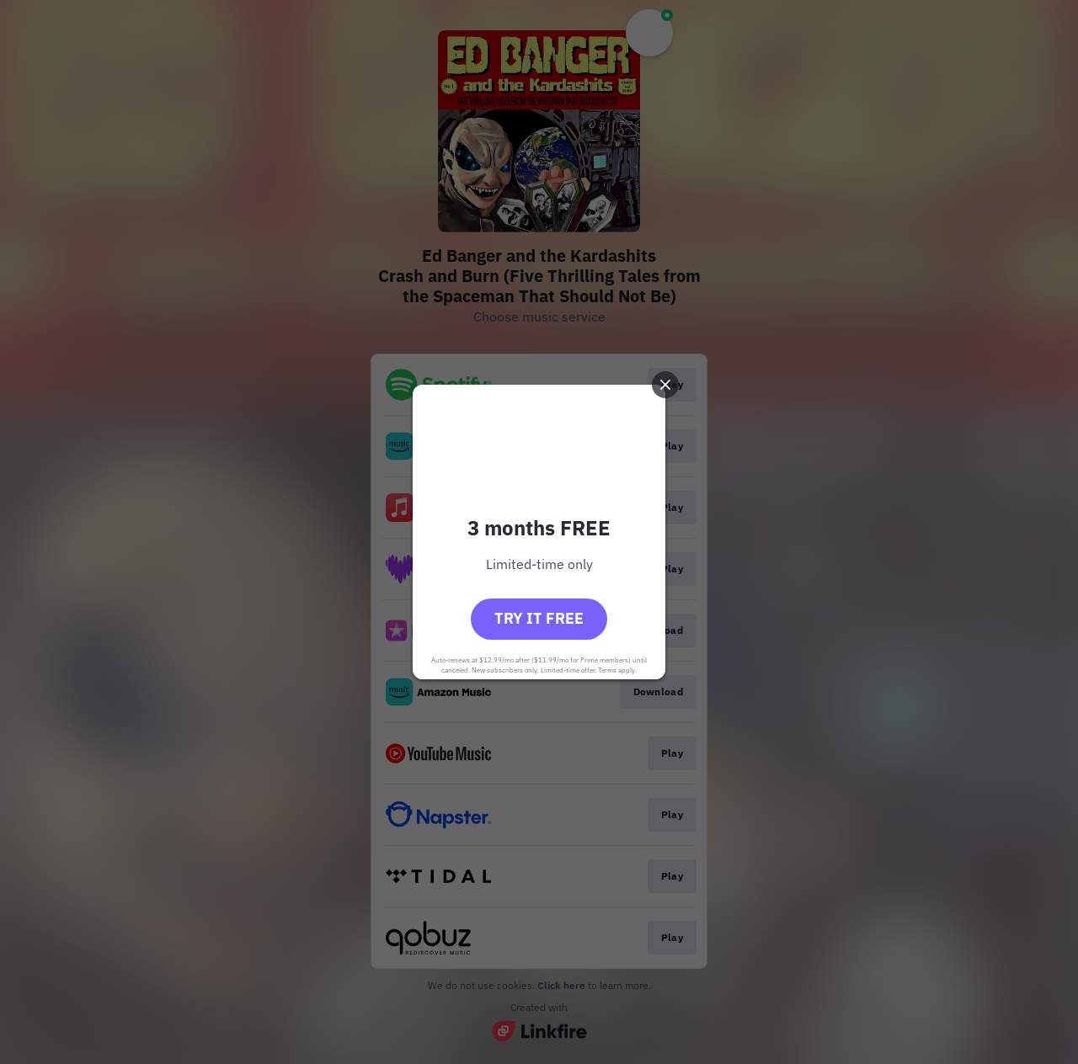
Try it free (539, 618)
